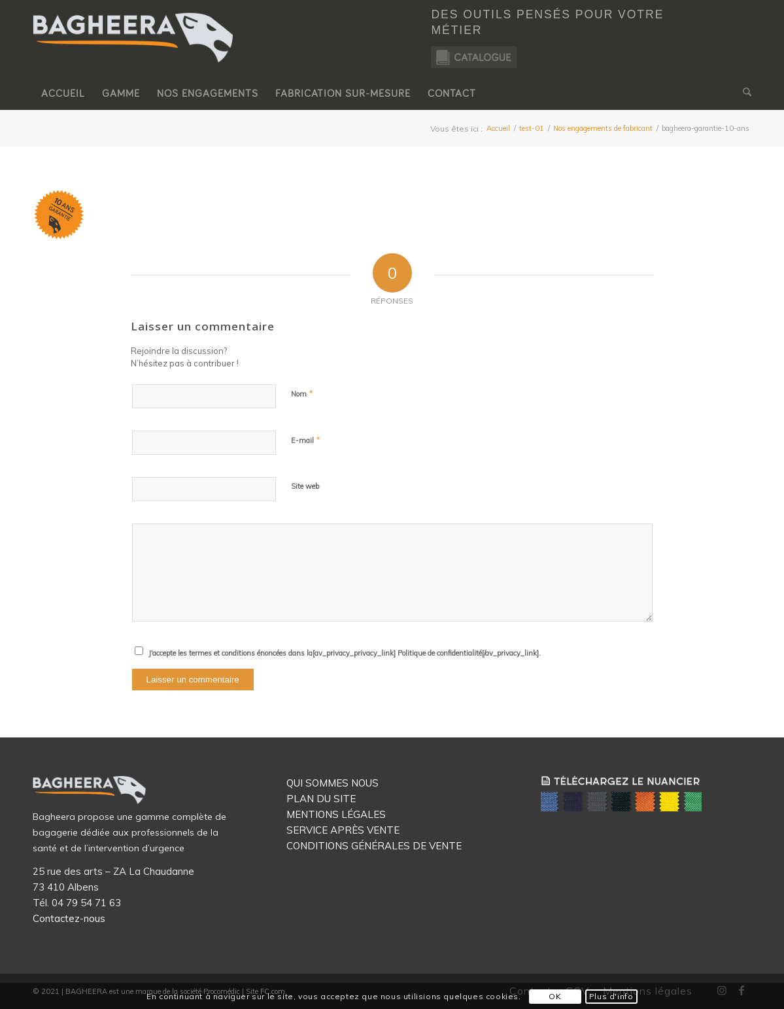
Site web (305, 486)
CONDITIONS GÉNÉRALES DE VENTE (374, 846)
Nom (302, 393)
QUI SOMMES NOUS (332, 783)
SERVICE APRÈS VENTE (343, 830)
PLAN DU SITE (321, 798)
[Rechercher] (742, 93)
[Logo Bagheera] (134, 50)
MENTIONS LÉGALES (336, 814)
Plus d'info (611, 996)
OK (555, 996)
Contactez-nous (69, 918)
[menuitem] (63, 93)
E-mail (305, 439)
